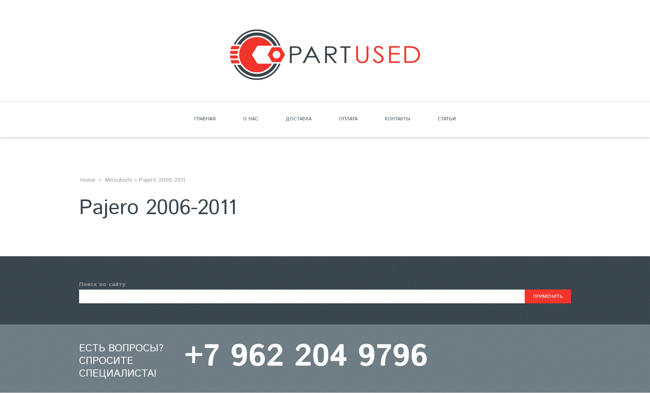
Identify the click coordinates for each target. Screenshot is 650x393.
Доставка (298, 119)
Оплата (348, 119)
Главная (205, 119)
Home (87, 180)
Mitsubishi (118, 180)
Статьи (447, 119)
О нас (250, 119)
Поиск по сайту (102, 284)
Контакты (397, 119)
